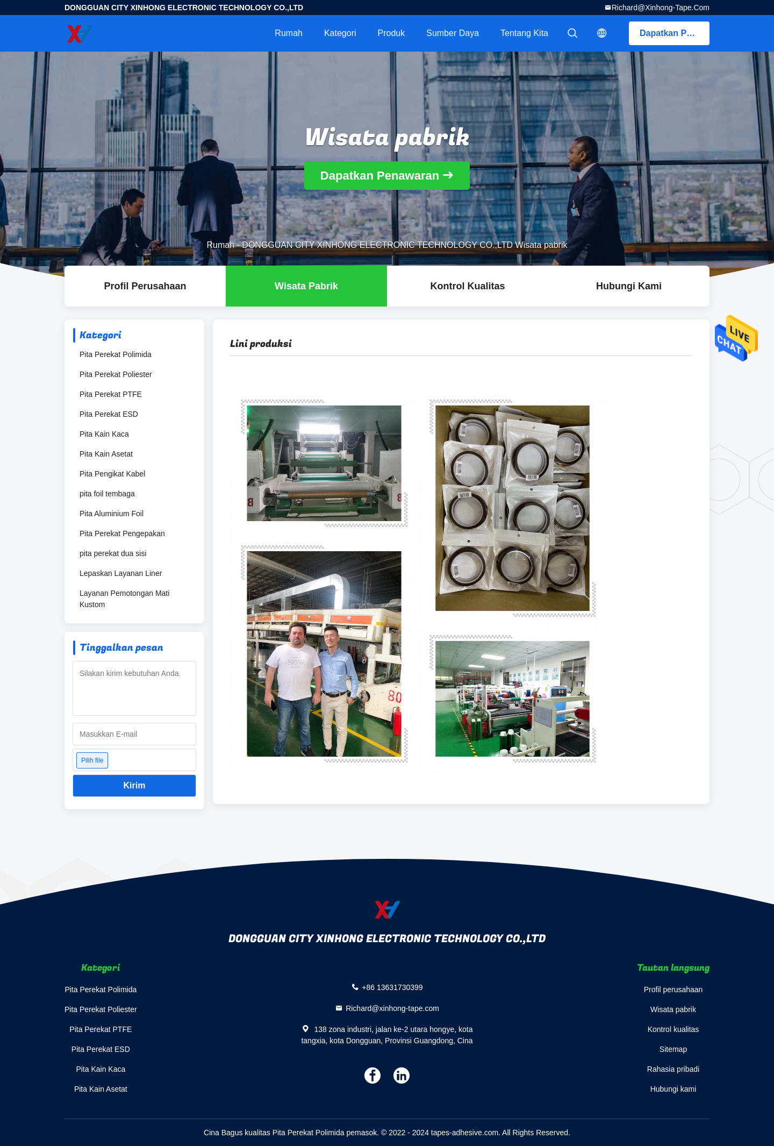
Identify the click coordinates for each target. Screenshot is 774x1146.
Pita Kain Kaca (104, 434)
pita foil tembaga (107, 493)
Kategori (340, 33)
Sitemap (673, 1049)
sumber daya (452, 33)
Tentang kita (524, 33)
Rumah (289, 33)
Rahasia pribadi (673, 1069)
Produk (391, 33)
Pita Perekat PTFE (111, 394)
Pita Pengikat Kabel (112, 473)
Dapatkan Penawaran (675, 33)
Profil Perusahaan (145, 286)
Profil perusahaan (673, 989)
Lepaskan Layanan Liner (121, 573)
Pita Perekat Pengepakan (122, 533)
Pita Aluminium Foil (112, 513)
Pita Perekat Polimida (116, 354)
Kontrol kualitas (467, 286)
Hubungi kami (629, 286)
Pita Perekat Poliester (116, 374)
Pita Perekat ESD (109, 414)
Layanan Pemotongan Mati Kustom (124, 599)
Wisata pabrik (306, 286)
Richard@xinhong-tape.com (661, 7)
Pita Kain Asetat (106, 454)
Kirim (135, 785)
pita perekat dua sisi (113, 553)
